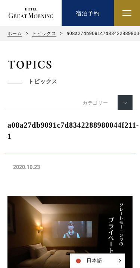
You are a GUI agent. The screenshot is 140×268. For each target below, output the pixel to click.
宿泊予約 (87, 13)
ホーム (14, 33)
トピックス (44, 33)
